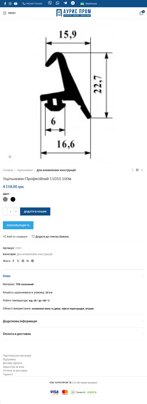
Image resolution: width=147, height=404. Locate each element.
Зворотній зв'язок (13, 366)
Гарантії (8, 374)
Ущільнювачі (25, 170)
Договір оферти (12, 363)
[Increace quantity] (15, 211)
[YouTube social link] (16, 4)
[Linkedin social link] (27, 261)
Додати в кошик (35, 211)
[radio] (5, 199)
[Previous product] (132, 170)
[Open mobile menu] (9, 13)
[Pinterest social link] (22, 261)
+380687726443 (33, 3)
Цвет (6, 193)
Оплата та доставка (15, 370)
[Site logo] (73, 12)
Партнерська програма (17, 355)
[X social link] (18, 261)
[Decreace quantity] (5, 211)
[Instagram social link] (10, 4)
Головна (8, 170)
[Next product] (142, 170)
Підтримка (9, 359)
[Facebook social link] (5, 4)
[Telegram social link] (32, 261)
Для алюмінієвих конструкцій (56, 170)
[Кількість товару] (10, 211)
